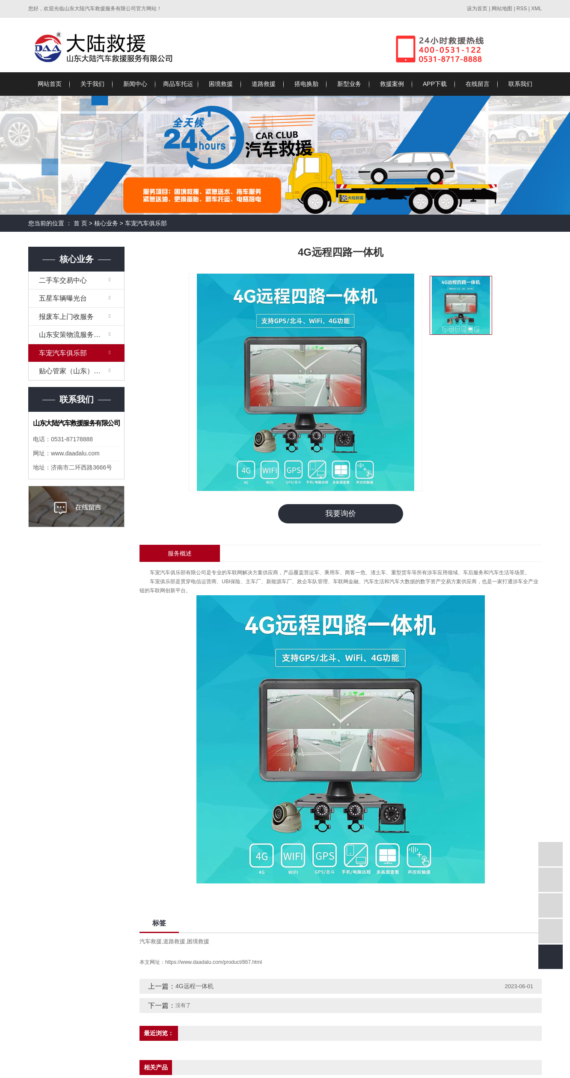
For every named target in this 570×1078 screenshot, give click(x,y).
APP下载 (435, 83)
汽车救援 (151, 941)
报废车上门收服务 (66, 316)
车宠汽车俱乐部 (146, 223)
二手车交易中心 (63, 280)
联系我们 (520, 83)
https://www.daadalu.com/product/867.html (213, 962)
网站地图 (503, 9)
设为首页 (477, 9)
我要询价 (340, 513)
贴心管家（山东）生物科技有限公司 (82, 371)
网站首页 (50, 83)
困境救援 (221, 83)
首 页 (80, 223)
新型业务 (349, 83)
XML (536, 9)
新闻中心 (135, 83)
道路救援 (264, 83)
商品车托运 (178, 83)
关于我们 (92, 83)
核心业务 (106, 223)
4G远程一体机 (194, 986)
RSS (522, 9)
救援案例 (392, 83)
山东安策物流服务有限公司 (80, 334)
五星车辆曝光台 (63, 298)
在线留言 (478, 83)
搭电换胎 (306, 83)
